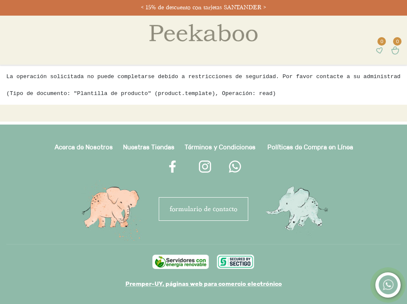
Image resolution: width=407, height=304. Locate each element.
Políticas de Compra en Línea (310, 147)
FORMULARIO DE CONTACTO (203, 208)
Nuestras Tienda (147, 147)
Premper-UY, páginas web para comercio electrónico (203, 284)
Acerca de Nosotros (83, 147)
